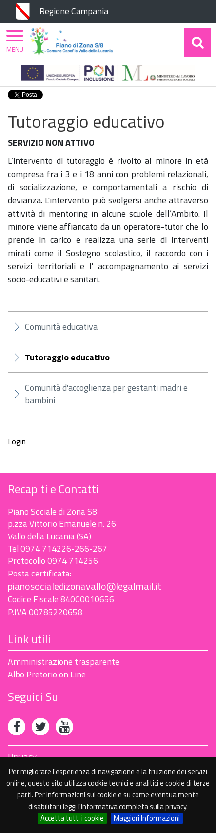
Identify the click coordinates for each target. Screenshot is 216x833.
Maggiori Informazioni (147, 818)
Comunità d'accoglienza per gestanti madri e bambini (106, 394)
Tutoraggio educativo (67, 357)
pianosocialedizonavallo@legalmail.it (84, 586)
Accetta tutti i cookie (72, 818)
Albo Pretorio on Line (47, 674)
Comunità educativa (61, 326)
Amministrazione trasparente (63, 661)
